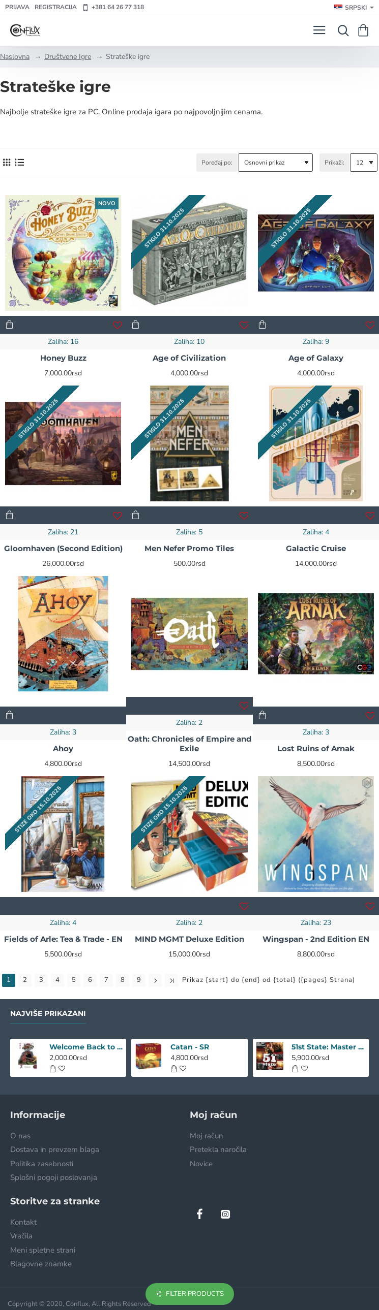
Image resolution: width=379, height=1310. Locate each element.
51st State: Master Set (328, 1046)
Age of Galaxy (315, 358)
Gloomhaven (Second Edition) (63, 548)
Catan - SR (189, 1046)
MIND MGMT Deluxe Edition (189, 939)
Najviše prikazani (48, 1013)
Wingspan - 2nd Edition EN (316, 939)
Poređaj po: (216, 162)
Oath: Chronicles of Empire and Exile (189, 744)
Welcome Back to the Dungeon (86, 1046)
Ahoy (63, 748)
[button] (9, 325)
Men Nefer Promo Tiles (189, 548)
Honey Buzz (63, 358)
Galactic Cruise (316, 548)
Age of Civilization (189, 358)
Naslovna (15, 56)
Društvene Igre (67, 56)
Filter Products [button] (195, 1293)
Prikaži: (334, 162)
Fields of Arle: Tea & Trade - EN (63, 939)
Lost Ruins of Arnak (316, 748)
